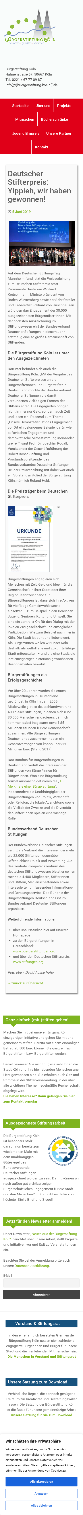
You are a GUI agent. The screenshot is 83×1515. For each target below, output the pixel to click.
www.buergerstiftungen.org (34, 951)
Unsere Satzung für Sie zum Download (41, 1415)
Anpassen (41, 1493)
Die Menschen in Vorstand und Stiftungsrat (42, 1356)
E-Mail (7, 1276)
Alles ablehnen (41, 1505)
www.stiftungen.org (28, 962)
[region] (41, 1474)
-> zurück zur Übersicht (25, 983)
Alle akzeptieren (41, 1481)
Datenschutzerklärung (32, 1266)
